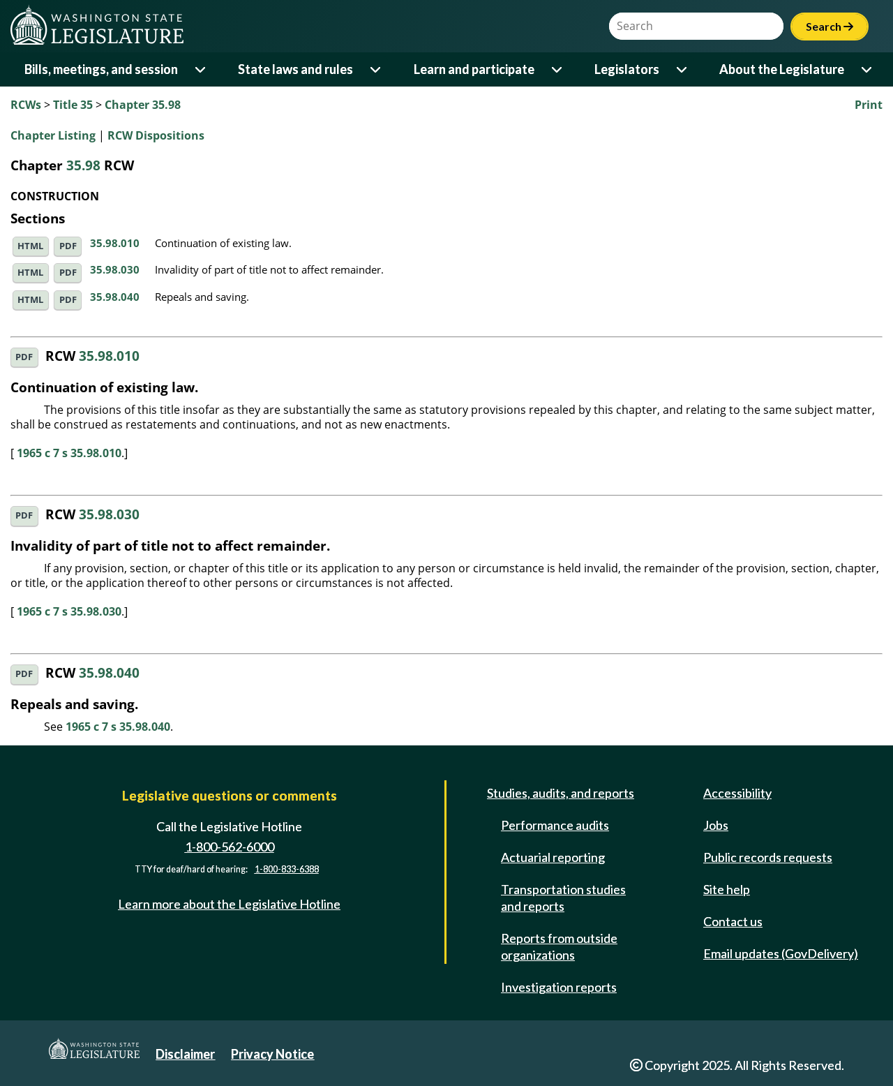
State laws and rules (295, 69)
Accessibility (737, 793)
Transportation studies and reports (563, 898)
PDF (68, 246)
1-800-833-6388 (287, 869)
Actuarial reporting (553, 857)
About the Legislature (781, 69)
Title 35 (73, 104)
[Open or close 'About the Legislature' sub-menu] (867, 69)
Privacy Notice (272, 1054)
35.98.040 (115, 297)
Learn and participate (474, 69)
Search (829, 26)
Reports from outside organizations (559, 946)
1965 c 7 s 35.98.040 (118, 726)
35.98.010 (115, 243)
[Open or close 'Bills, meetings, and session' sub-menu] (201, 69)
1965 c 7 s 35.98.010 (69, 453)
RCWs (25, 104)
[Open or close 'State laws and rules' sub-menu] (376, 69)
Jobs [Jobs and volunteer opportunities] (715, 825)
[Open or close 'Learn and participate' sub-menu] (557, 69)
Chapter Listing (53, 135)
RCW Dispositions (155, 135)
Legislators (626, 69)
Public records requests (767, 857)
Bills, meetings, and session (101, 69)
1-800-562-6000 (229, 846)
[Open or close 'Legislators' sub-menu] (682, 69)
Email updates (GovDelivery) (780, 953)
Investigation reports (559, 987)
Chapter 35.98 (143, 104)
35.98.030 (115, 269)
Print (869, 104)
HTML (30, 246)
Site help (726, 889)
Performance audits (555, 825)
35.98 (83, 165)
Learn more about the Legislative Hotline (229, 904)
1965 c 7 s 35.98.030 (69, 611)
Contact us (733, 921)
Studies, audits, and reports (560, 793)
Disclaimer (185, 1054)
